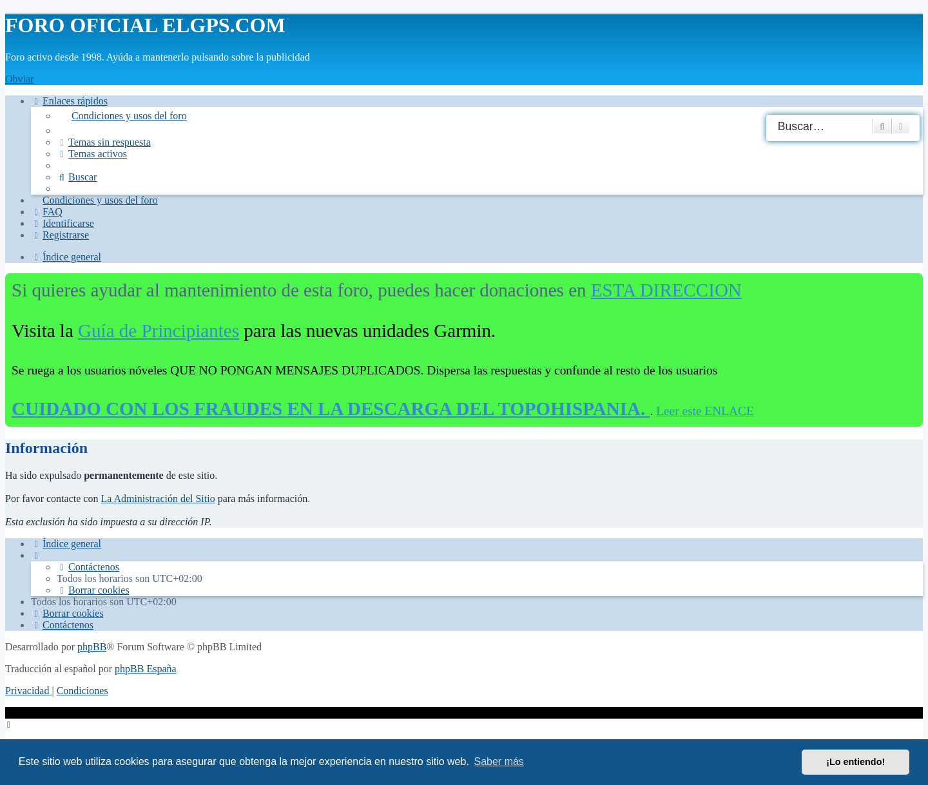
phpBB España (146, 668)
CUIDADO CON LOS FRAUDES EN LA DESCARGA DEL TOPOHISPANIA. (331, 408)
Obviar (19, 78)
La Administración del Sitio (158, 498)
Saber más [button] (499, 761)
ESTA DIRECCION (666, 290)
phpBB (91, 646)
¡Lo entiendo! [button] (855, 762)
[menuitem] (490, 116)
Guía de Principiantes (158, 330)
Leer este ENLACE (705, 411)
